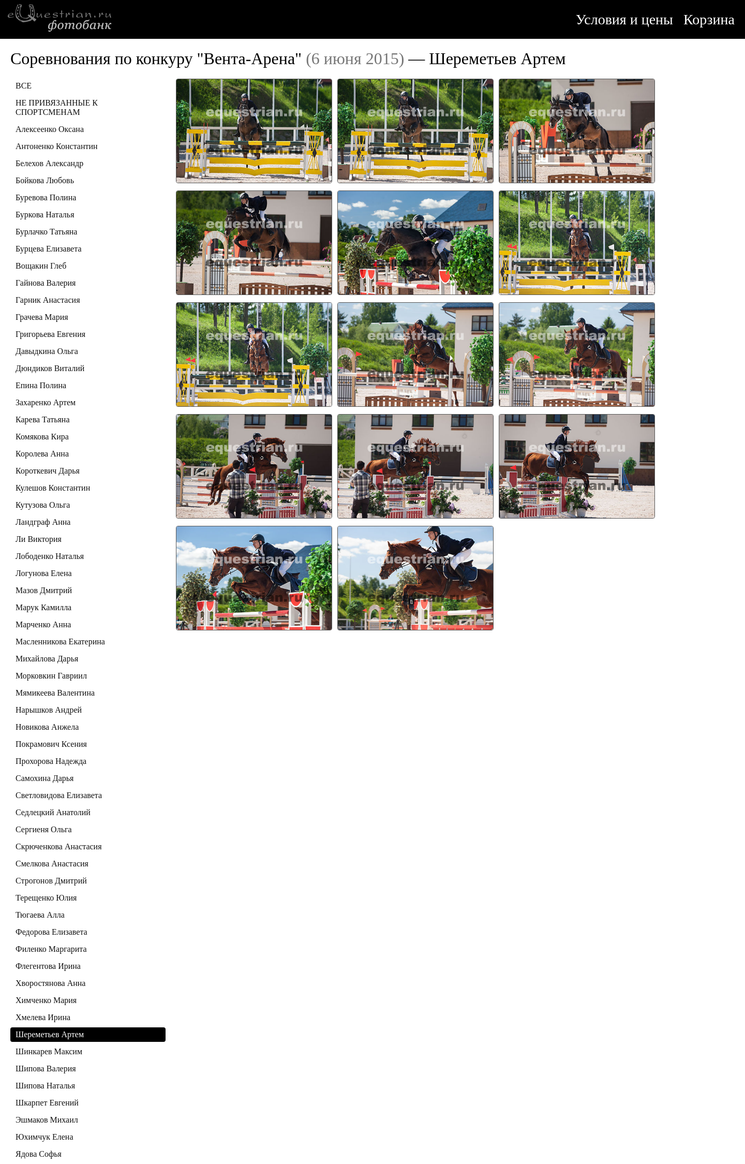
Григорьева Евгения (50, 334)
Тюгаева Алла (40, 914)
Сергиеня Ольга (44, 829)
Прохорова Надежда (51, 761)
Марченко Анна (43, 624)
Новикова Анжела (47, 727)
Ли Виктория (39, 539)
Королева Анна (42, 453)
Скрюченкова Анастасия (59, 846)
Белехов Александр (49, 163)
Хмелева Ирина (43, 1017)
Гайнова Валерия (46, 282)
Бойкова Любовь (45, 180)
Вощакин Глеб (41, 265)
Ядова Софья (39, 1154)
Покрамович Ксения (51, 744)
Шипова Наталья (45, 1085)
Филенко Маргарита (51, 949)
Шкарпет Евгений (47, 1102)
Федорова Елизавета (51, 931)
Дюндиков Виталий (50, 368)
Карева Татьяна (42, 419)
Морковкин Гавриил (51, 675)
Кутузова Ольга (43, 504)
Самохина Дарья (44, 778)
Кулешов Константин (53, 487)
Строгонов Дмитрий (51, 880)
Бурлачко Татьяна (46, 231)
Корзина (709, 19)
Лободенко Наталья (50, 556)
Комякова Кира (42, 436)
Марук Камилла (43, 607)
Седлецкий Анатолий (53, 812)
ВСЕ (24, 85)
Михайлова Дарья (47, 658)
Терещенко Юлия (46, 897)
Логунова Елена (44, 573)
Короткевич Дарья (48, 470)
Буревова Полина (46, 197)
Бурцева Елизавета (49, 248)
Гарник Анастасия (48, 300)
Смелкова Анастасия (52, 863)
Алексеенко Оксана (50, 129)
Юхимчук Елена (44, 1136)
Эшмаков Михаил (47, 1119)
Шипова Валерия (46, 1068)
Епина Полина (41, 385)
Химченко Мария (46, 1000)
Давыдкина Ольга (47, 351)
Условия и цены (624, 19)
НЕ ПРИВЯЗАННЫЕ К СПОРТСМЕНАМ (57, 107)
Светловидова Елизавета (59, 795)
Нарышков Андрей (49, 709)
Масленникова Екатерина (60, 641)
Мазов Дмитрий (44, 590)
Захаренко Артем (46, 402)
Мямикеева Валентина (55, 692)
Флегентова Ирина (48, 966)
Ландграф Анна (43, 522)
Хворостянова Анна (50, 983)
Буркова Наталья (45, 214)
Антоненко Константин (57, 146)
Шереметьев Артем (50, 1034)
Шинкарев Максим (49, 1051)
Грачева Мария (42, 317)
